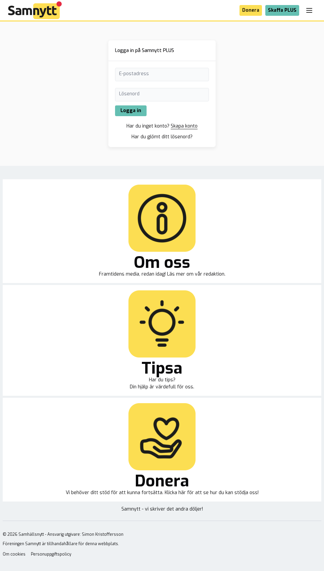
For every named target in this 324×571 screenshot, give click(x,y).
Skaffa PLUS (282, 10)
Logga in (130, 110)
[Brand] (35, 10)
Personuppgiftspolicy (51, 554)
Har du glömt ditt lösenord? (162, 137)
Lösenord (129, 94)
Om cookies (14, 554)
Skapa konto (184, 126)
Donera (250, 10)
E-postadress (134, 73)
